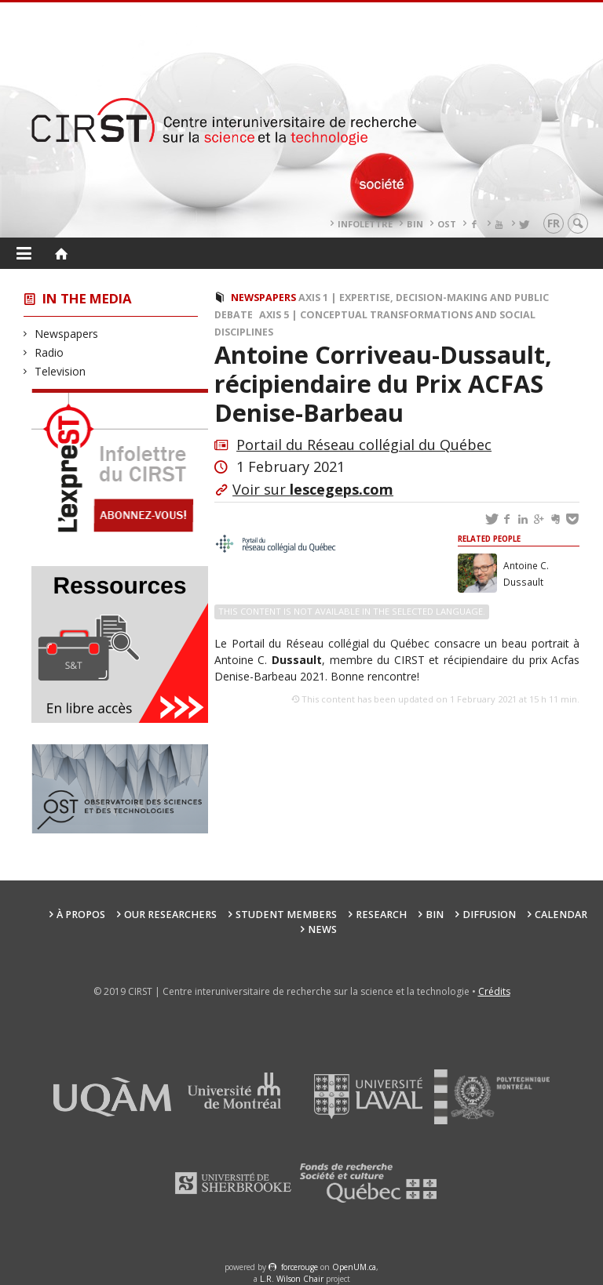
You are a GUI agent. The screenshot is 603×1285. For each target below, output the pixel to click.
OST (446, 224)
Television (60, 371)
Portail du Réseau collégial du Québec (364, 444)
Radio (49, 352)
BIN (415, 224)
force (299, 1266)
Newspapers (66, 333)
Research (381, 914)
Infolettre (365, 224)
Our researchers (170, 914)
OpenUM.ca (354, 1266)
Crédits (494, 991)
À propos (81, 914)
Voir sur (312, 489)
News (322, 929)
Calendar (561, 914)
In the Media (87, 298)
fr (553, 223)
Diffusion (489, 914)
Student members (286, 914)
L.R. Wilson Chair (291, 1278)
